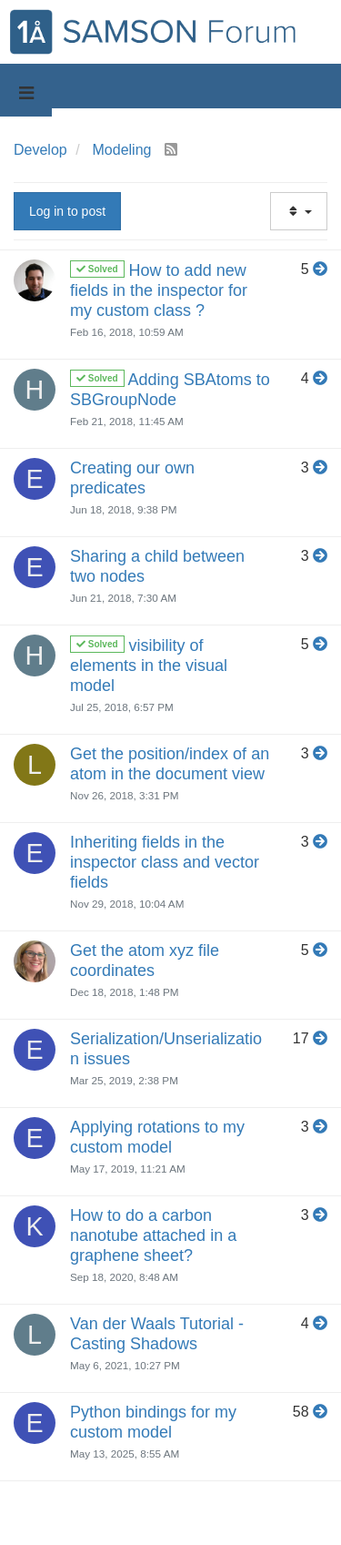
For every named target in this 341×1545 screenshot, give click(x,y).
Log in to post (67, 211)
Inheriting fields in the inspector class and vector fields (164, 862)
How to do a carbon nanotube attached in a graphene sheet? (153, 1235)
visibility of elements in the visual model (148, 665)
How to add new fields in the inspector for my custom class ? (158, 290)
